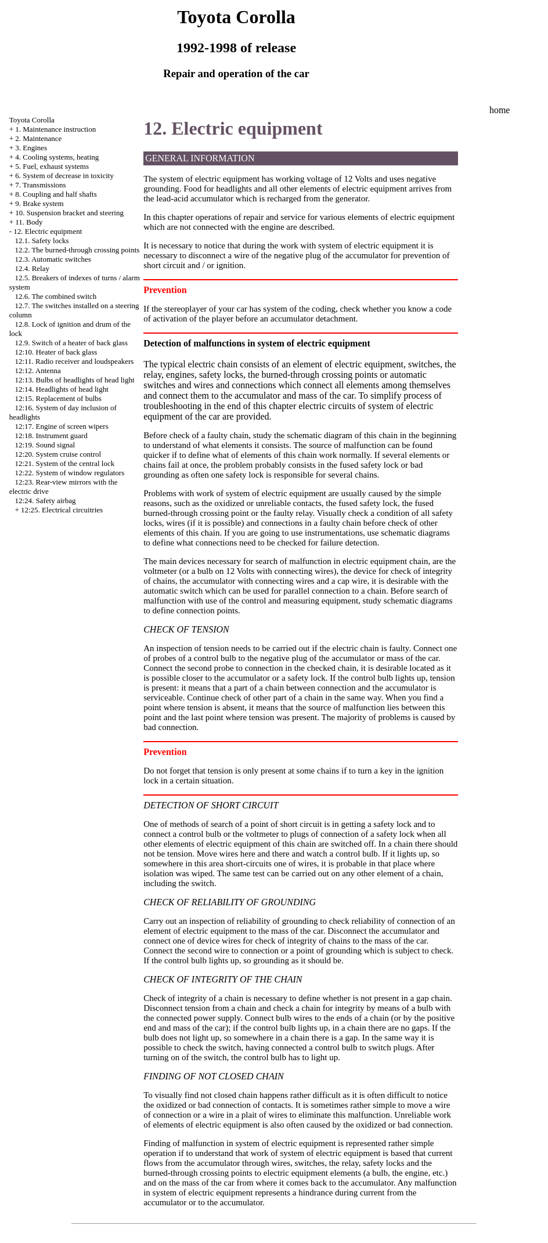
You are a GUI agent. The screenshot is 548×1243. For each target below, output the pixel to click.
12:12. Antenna (37, 370)
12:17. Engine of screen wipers (61, 426)
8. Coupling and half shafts (55, 194)
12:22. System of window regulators (69, 472)
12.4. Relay (32, 268)
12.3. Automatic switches (53, 259)
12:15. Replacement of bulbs (58, 398)
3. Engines (31, 147)
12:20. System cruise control (58, 454)
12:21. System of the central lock (64, 463)
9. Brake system (39, 203)
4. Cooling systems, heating (57, 157)
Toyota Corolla (32, 119)
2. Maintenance (38, 138)
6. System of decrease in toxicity (64, 175)
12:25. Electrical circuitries (62, 509)
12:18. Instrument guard (51, 435)
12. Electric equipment (47, 231)
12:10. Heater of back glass (56, 352)
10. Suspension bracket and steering (69, 212)
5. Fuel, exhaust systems (52, 166)
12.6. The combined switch (55, 296)
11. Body (28, 222)
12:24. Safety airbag (45, 500)
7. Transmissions (40, 184)
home (499, 110)
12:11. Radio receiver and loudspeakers (74, 361)
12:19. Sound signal (45, 444)
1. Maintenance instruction (55, 129)
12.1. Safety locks (41, 240)
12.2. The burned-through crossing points (77, 249)
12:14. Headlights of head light (61, 389)
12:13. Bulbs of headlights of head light (74, 379)
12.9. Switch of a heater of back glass (71, 342)
